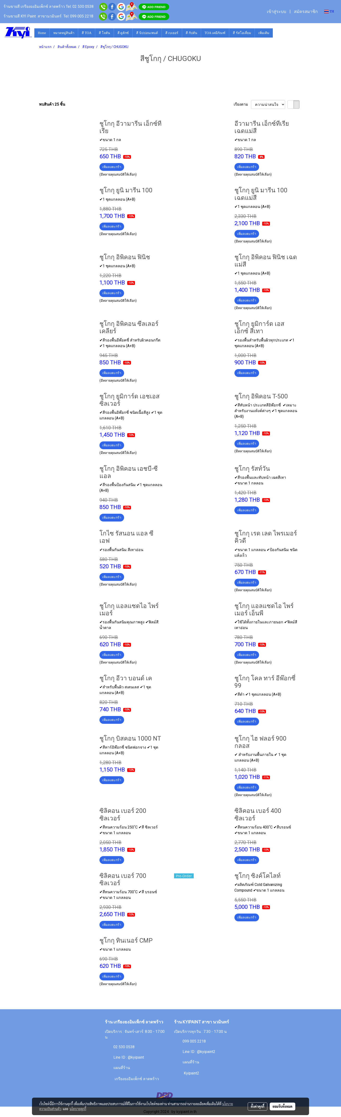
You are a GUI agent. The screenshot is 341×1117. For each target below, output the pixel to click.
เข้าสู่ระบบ (276, 11)
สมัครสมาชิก (306, 11)
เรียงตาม (242, 104)
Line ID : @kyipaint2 (199, 1051)
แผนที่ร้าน (121, 1067)
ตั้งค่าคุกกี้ (257, 1106)
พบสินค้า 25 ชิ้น (52, 104)
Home (42, 33)
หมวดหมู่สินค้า (63, 33)
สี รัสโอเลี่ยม (242, 33)
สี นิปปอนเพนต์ (147, 33)
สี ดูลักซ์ (123, 33)
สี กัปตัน (191, 33)
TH (329, 11)
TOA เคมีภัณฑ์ (215, 33)
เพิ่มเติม (263, 33)
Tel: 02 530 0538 (80, 6)
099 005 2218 (194, 1041)
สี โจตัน (104, 33)
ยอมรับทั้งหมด (282, 1106)
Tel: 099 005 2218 (78, 16)
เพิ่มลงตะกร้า (111, 167)
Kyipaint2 (191, 1073)
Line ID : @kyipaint (128, 1057)
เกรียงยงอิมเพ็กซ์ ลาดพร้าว (137, 1079)
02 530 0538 (124, 1047)
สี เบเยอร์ (172, 33)
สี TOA (86, 33)
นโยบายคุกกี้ (78, 1109)
